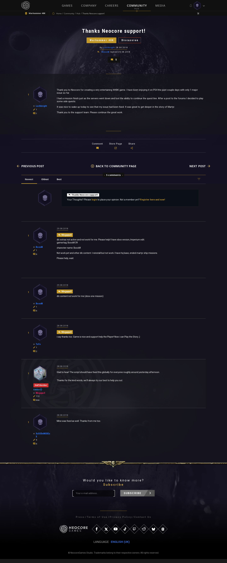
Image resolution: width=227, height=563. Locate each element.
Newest (29, 183)
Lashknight (109, 49)
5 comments (113, 178)
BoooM (106, 54)
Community (137, 5)
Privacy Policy (121, 521)
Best (61, 183)
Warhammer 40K (100, 41)
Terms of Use (97, 521)
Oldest (46, 183)
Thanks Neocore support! (83, 198)
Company (88, 5)
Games (67, 5)
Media (160, 5)
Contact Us (142, 521)
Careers (111, 5)
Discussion (131, 41)
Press (80, 521)
